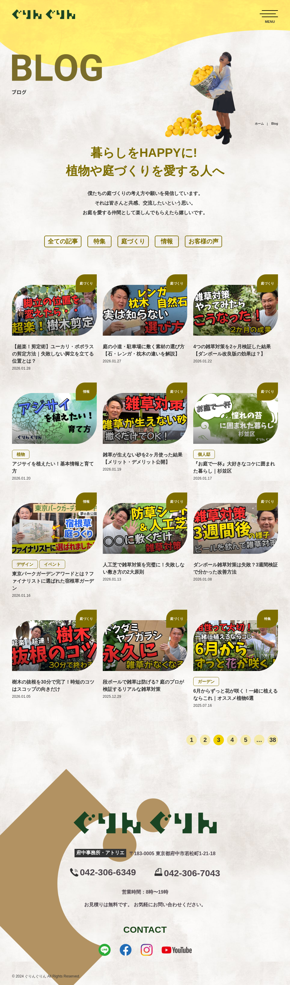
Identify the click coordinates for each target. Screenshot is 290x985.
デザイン (25, 564)
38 (272, 739)
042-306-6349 (108, 872)
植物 (21, 454)
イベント (52, 564)
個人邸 (204, 454)
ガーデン (206, 681)
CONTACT (144, 930)
